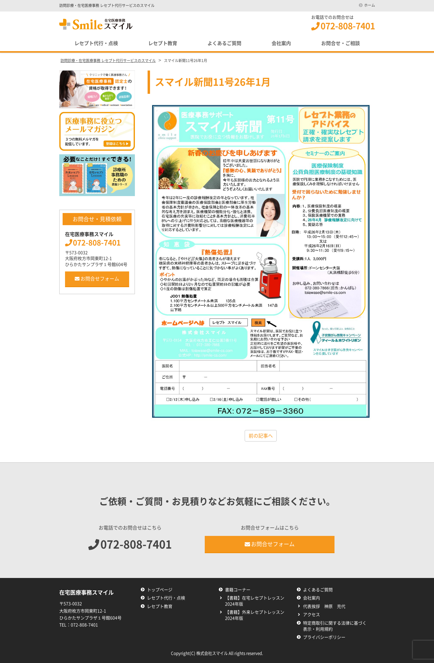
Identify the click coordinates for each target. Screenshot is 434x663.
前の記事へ (261, 435)
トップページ (159, 590)
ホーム (369, 5)
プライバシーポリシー (324, 637)
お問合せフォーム (97, 278)
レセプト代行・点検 (96, 43)
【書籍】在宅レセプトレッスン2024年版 (254, 601)
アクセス (311, 614)
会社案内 (281, 43)
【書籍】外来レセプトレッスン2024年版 (254, 615)
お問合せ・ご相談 (340, 43)
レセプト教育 (162, 43)
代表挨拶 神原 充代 (324, 606)
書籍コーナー (237, 590)
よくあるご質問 (224, 43)
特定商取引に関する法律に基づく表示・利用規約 (335, 626)
